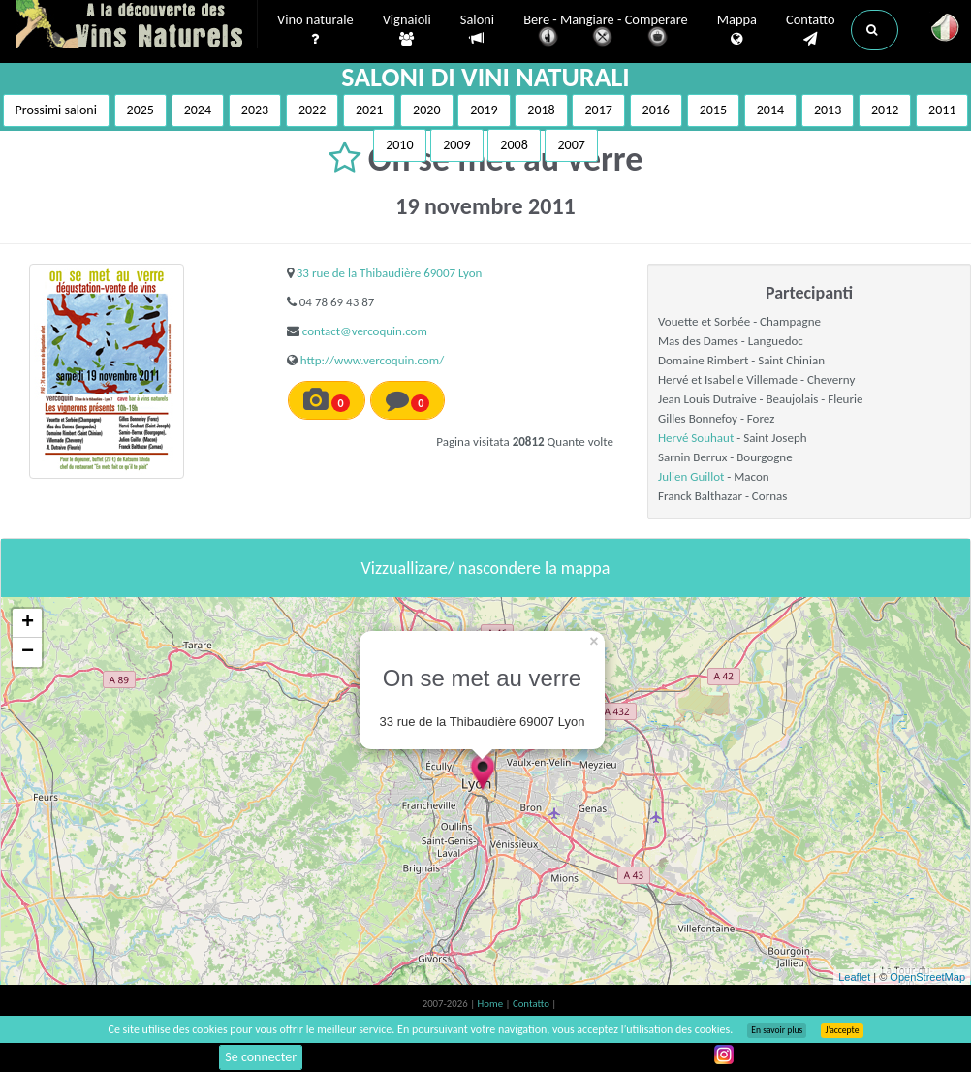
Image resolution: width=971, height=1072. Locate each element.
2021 (369, 110)
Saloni (477, 30)
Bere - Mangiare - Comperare (605, 31)
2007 (570, 145)
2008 (513, 145)
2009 (456, 145)
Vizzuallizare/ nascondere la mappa (486, 568)
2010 (399, 145)
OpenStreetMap (927, 977)
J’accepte (842, 1030)
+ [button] (27, 623)
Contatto (810, 30)
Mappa (737, 30)
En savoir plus (776, 1030)
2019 (483, 110)
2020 (426, 110)
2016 (656, 110)
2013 (827, 110)
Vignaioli (407, 30)
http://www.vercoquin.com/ (372, 360)
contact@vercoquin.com (364, 331)
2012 (884, 110)
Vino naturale (315, 30)
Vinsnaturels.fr (137, 26)
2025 (140, 110)
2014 (770, 110)
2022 (312, 110)
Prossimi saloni (56, 110)
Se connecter (261, 1057)
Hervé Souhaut (696, 437)
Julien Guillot (691, 476)
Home (492, 1003)
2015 (713, 110)
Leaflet (854, 977)
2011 (941, 110)
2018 (540, 110)
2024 (197, 110)
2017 (597, 110)
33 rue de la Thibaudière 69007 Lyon (390, 273)
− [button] (27, 652)
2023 (254, 110)
